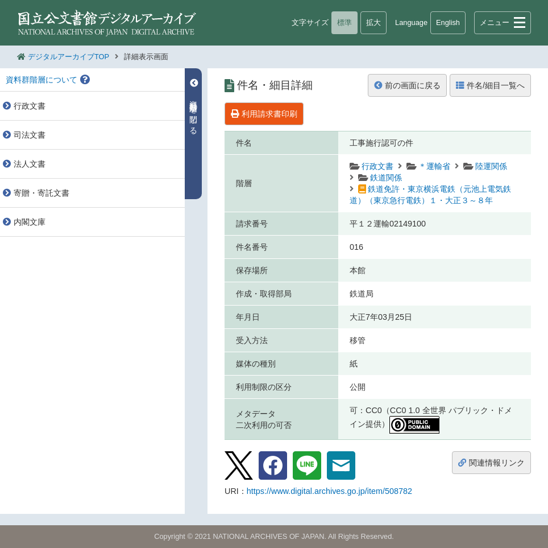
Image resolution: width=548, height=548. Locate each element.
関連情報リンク (491, 462)
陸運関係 (491, 166)
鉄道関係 (386, 177)
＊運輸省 (434, 166)
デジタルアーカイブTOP (68, 56)
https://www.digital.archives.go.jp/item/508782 (329, 491)
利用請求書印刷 (264, 113)
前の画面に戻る (407, 85)
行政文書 (377, 166)
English (448, 22)
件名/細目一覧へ (490, 85)
